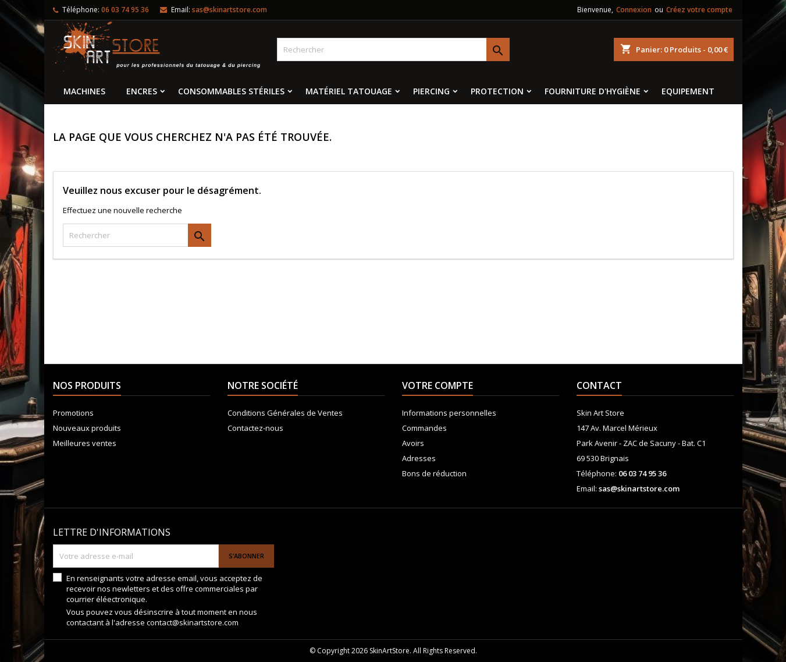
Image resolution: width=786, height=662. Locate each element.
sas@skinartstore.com (229, 10)
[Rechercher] (393, 49)
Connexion (634, 10)
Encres (141, 91)
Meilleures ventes (84, 443)
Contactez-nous (255, 428)
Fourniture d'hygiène (593, 91)
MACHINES (84, 91)
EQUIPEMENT (687, 91)
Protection (497, 91)
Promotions (73, 413)
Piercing (431, 91)
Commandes (424, 428)
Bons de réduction (434, 473)
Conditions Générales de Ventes (285, 413)
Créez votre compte (699, 10)
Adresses (419, 458)
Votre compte (437, 385)
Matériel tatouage (348, 91)
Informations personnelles (449, 413)
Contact (599, 385)
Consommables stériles (231, 91)
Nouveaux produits (87, 428)
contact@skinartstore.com (193, 622)
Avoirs (413, 443)
